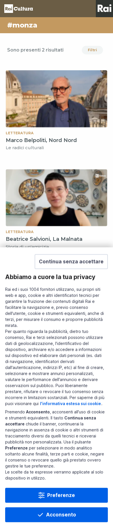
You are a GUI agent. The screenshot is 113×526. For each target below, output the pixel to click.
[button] (71, 282)
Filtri (92, 50)
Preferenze (61, 516)
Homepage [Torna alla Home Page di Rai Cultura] (18, 8)
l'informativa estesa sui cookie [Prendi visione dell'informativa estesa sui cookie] (70, 424)
